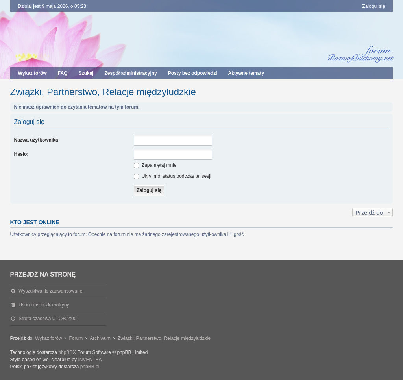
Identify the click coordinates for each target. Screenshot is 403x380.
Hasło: (21, 154)
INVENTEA (90, 359)
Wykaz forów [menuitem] (32, 73)
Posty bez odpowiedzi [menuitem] (192, 73)
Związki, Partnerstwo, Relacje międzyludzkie (103, 92)
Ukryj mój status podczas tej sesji (172, 176)
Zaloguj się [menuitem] (373, 6)
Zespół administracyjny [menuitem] (130, 73)
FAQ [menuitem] (63, 73)
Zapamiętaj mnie (155, 165)
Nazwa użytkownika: (37, 140)
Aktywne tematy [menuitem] (246, 73)
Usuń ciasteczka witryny (43, 305)
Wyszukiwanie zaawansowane (50, 291)
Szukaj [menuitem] (85, 73)
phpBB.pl (90, 366)
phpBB (65, 352)
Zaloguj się (29, 121)
